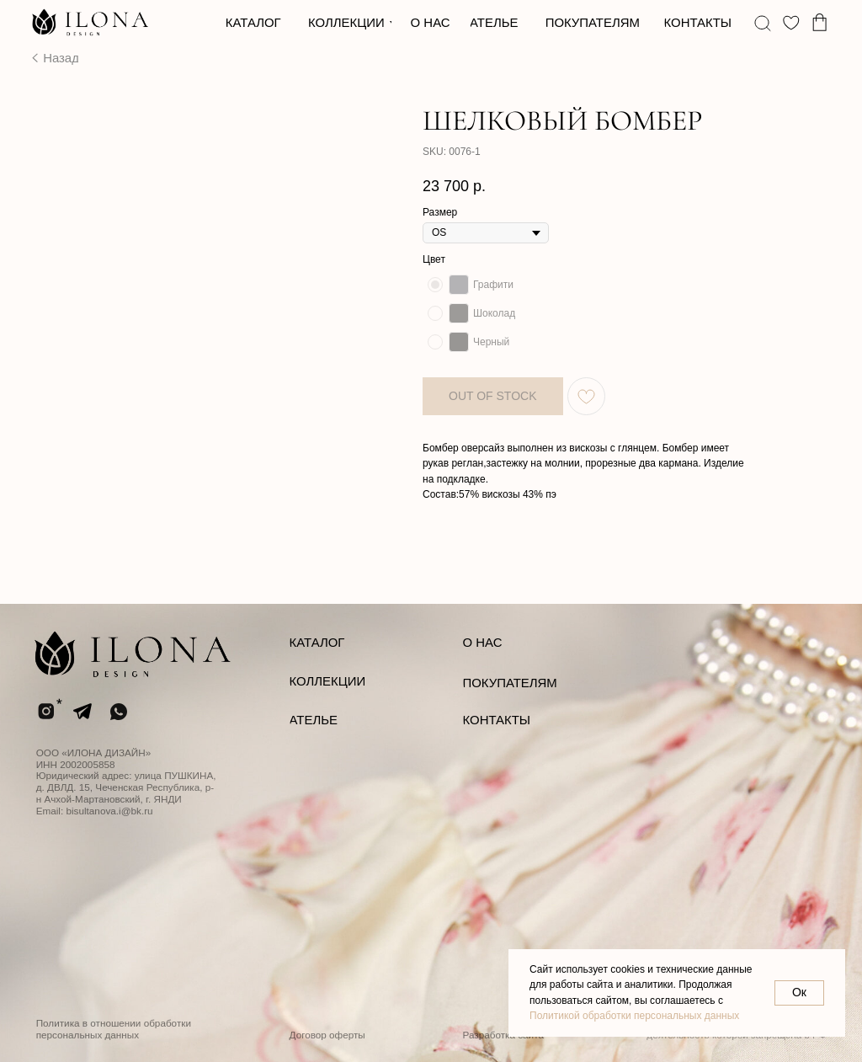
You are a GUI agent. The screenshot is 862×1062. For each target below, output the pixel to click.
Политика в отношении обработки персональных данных (113, 1028)
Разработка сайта (503, 1034)
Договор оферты (327, 1034)
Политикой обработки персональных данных (634, 1016)
